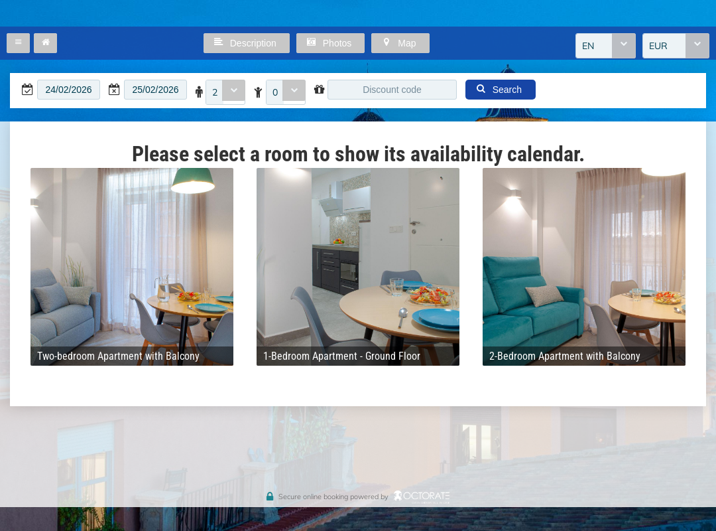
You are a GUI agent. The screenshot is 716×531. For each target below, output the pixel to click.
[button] (18, 43)
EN (588, 46)
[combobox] (605, 45)
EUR (658, 46)
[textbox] (68, 90)
